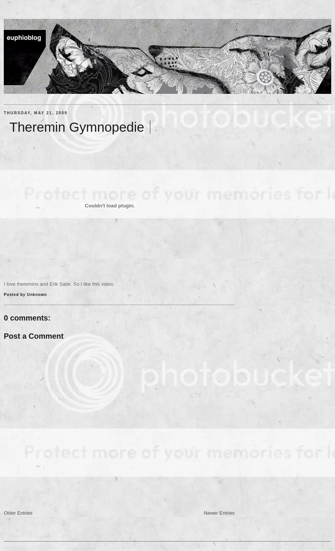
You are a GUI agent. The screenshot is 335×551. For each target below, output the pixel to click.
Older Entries (18, 513)
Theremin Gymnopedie (76, 127)
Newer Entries (219, 513)
